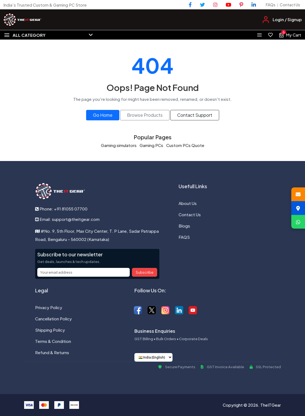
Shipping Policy (50, 329)
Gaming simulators (119, 145)
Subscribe (144, 272)
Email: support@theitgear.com (67, 219)
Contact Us (290, 5)
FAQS (184, 237)
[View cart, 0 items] (290, 35)
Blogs (184, 225)
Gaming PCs (151, 145)
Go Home (102, 115)
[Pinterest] (241, 4)
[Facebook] (190, 4)
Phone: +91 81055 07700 (61, 208)
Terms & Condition (53, 341)
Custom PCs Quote (185, 145)
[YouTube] (228, 4)
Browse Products (145, 115)
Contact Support (194, 115)
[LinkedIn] (254, 4)
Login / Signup (287, 19)
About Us (188, 203)
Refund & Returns (52, 352)
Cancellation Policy (53, 318)
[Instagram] (215, 4)
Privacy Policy (48, 307)
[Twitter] (202, 4)
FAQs (270, 5)
